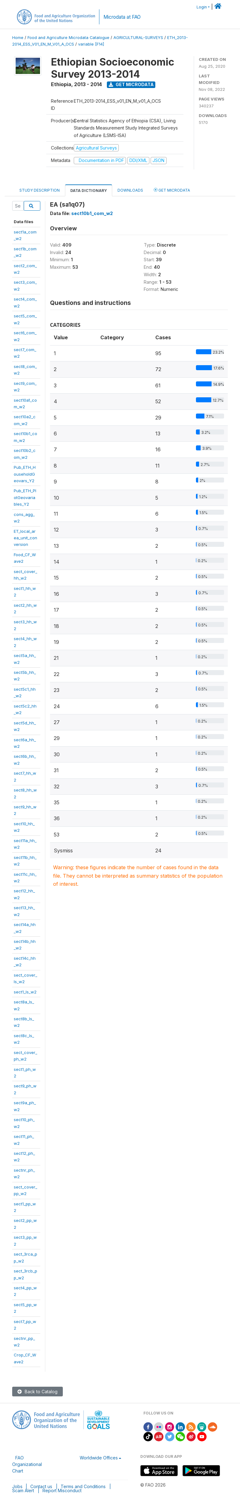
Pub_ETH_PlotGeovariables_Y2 (25, 497)
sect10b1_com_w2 (92, 213)
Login (202, 7)
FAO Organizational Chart (27, 1464)
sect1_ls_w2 (25, 991)
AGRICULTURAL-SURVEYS (138, 37)
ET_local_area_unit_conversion (25, 538)
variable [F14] (91, 44)
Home (17, 37)
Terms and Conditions (83, 1486)
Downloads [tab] (130, 190)
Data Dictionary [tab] (88, 190)
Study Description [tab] (39, 190)
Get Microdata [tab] (172, 190)
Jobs (17, 1486)
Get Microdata (131, 84)
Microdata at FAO (122, 17)
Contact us (41, 1486)
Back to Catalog (38, 1391)
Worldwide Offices (99, 1457)
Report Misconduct (62, 1490)
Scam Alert (23, 1490)
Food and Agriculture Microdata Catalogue (68, 37)
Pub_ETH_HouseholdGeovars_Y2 (25, 474)
